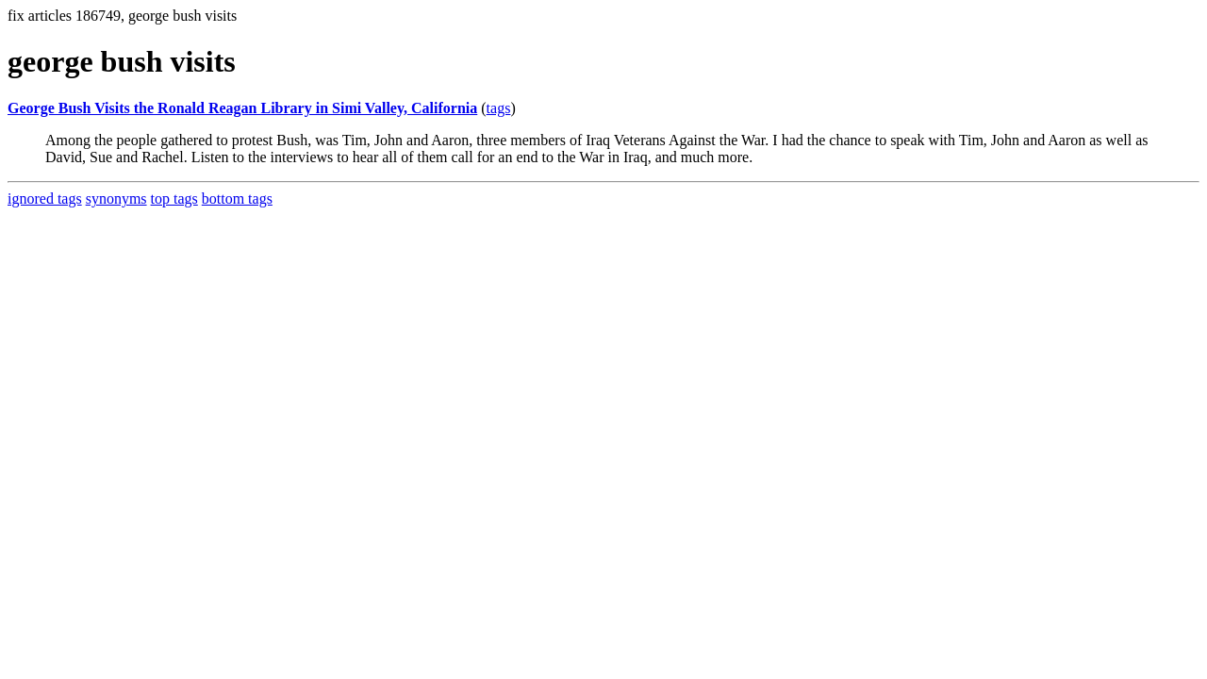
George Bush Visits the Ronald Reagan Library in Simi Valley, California (242, 108)
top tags (174, 198)
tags (499, 108)
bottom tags (237, 198)
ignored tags (45, 198)
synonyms (116, 198)
